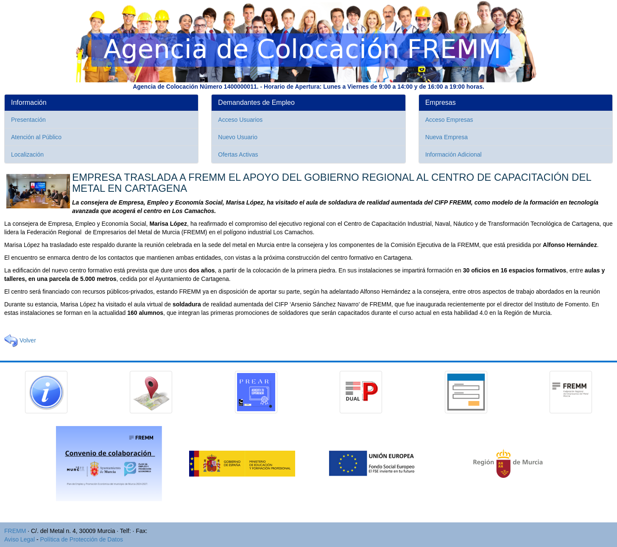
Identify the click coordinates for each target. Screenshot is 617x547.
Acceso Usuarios (240, 119)
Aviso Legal (19, 539)
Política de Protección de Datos (81, 539)
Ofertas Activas (238, 154)
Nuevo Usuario (237, 137)
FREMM (15, 530)
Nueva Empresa (446, 137)
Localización (27, 154)
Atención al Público (36, 137)
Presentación (28, 119)
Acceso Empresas (449, 119)
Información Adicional (453, 154)
